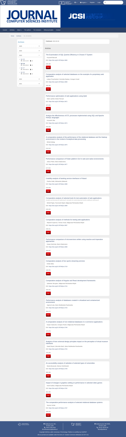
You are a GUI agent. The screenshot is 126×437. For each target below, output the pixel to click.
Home (12, 36)
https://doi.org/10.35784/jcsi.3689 (58, 205)
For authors (27, 30)
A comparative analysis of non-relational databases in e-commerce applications (74, 322)
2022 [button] (30, 79)
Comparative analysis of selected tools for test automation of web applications (77, 199)
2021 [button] (30, 83)
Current (5, 30)
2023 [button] (30, 55)
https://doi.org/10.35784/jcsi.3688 (58, 184)
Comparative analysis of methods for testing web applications (68, 220)
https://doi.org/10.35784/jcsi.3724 (58, 286)
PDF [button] (48, 67)
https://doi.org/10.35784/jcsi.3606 (58, 60)
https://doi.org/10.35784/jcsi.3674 (58, 123)
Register (92, 2)
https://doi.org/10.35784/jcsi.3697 (58, 225)
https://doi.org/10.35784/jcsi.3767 (58, 408)
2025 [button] (30, 46)
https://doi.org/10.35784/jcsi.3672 (58, 101)
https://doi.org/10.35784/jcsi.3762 (58, 388)
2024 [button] (30, 50)
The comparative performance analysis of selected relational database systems (74, 402)
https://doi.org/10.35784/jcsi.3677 (58, 164)
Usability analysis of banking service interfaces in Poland (66, 178)
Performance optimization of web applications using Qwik (66, 96)
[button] (76, 2)
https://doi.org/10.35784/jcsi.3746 (58, 327)
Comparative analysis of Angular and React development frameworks (70, 280)
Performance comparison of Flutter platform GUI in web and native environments (75, 159)
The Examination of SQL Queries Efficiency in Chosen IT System (69, 55)
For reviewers (37, 30)
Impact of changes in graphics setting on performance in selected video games (74, 383)
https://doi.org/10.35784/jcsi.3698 (58, 247)
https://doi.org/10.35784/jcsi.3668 (58, 82)
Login (99, 2)
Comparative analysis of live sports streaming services (65, 261)
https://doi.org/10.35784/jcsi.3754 (58, 349)
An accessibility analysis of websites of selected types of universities (70, 363)
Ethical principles (48, 30)
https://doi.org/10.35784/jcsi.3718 (58, 266)
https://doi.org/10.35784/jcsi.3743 (58, 307)
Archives (12, 30)
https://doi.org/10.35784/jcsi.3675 (58, 144)
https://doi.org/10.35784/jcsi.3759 (58, 368)
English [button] (83, 2)
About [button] (19, 30)
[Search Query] (113, 2)
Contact (58, 30)
